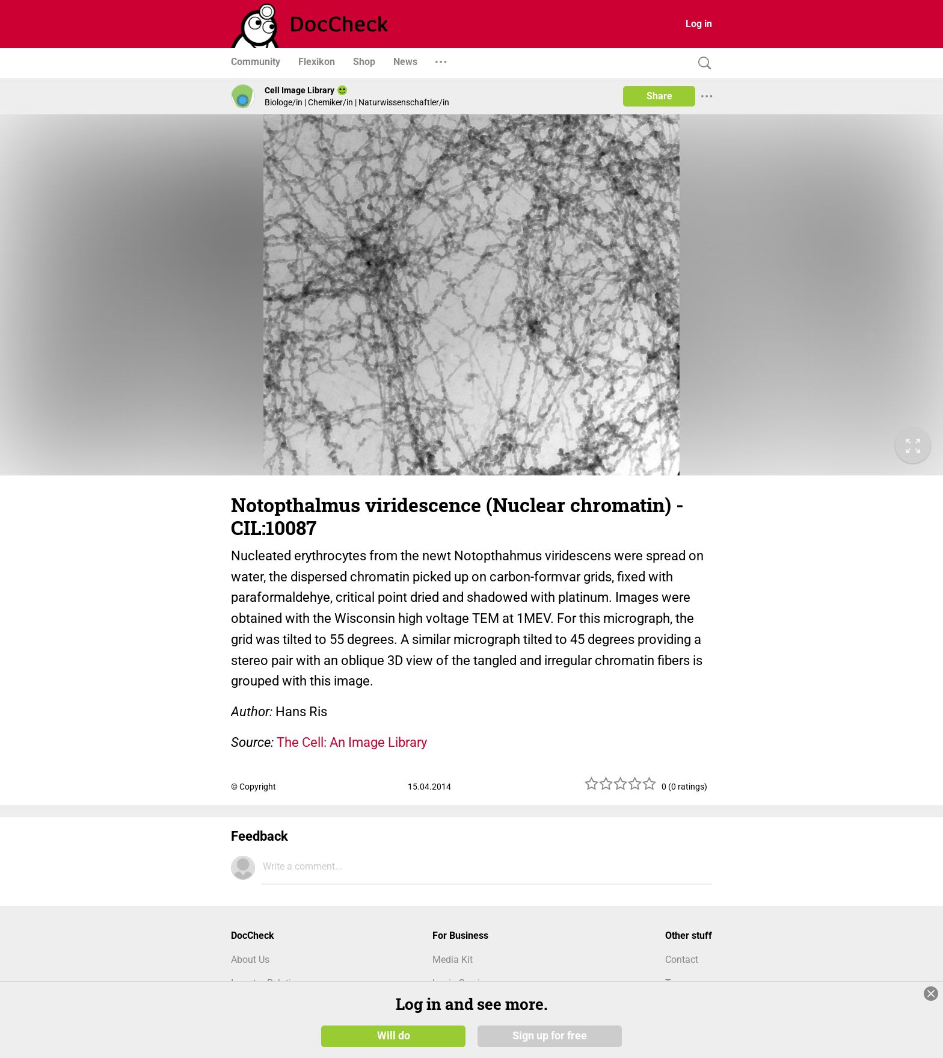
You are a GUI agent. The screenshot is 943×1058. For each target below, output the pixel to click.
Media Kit (452, 959)
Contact (681, 959)
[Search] (702, 63)
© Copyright (253, 786)
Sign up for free (549, 1035)
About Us (250, 959)
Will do (393, 1035)
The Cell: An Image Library (352, 742)
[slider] (621, 788)
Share (659, 96)
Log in (699, 23)
